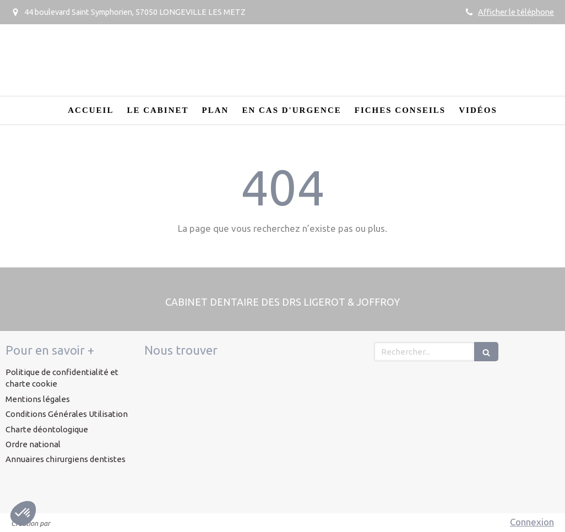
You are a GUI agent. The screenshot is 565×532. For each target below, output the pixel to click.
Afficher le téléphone (516, 12)
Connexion (532, 522)
